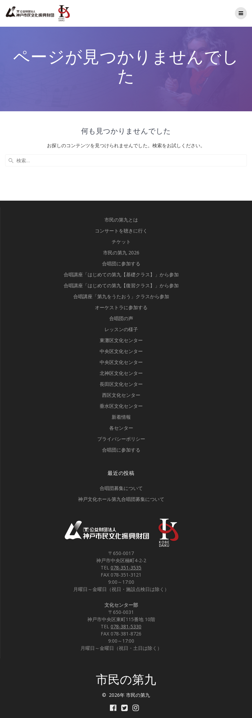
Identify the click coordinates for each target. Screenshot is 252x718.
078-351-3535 (126, 567)
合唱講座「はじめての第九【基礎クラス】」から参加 (121, 274)
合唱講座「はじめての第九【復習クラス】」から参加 (121, 285)
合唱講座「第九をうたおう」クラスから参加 (121, 296)
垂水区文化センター (121, 406)
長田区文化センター (121, 384)
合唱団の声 (121, 318)
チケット (121, 241)
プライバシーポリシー (121, 439)
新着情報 (121, 417)
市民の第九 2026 (121, 252)
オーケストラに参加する (121, 307)
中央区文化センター (121, 351)
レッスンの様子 (121, 329)
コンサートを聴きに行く (121, 230)
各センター (121, 428)
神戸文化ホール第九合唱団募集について (121, 499)
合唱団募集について (121, 488)
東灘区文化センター (121, 340)
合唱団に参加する (121, 263)
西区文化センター (121, 395)
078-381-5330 (126, 626)
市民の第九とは (121, 219)
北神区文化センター (121, 373)
